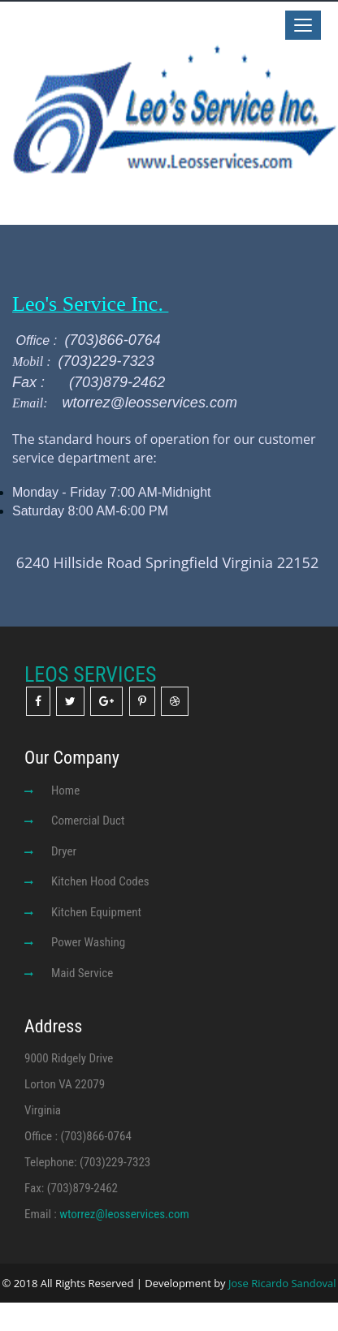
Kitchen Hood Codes (87, 881)
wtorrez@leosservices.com (124, 1214)
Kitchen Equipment (82, 912)
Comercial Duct (74, 820)
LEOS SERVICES (90, 674)
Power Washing (74, 942)
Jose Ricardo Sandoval (282, 1283)
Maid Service (68, 973)
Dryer (50, 851)
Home (52, 790)
